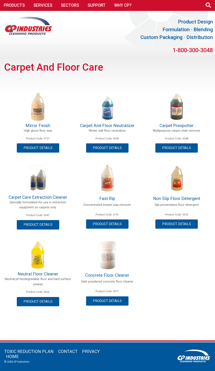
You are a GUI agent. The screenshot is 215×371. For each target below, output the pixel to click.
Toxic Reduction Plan (29, 351)
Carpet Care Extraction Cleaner (38, 197)
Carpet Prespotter (177, 125)
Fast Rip (107, 198)
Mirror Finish (38, 125)
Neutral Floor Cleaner (38, 273)
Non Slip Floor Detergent (176, 198)
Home (12, 356)
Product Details (38, 148)
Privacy (91, 351)
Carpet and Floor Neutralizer (107, 125)
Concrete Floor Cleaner (107, 275)
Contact (67, 351)
